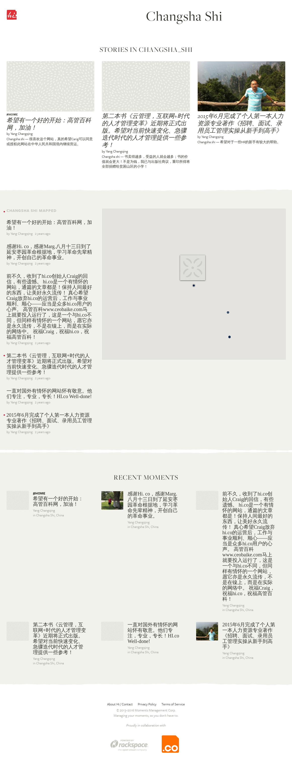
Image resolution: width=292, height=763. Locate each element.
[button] (194, 284)
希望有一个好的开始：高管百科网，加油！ (49, 124)
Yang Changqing (22, 133)
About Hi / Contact (120, 704)
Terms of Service (173, 704)
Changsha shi (15, 138)
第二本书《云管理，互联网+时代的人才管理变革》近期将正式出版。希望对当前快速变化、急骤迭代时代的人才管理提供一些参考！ (145, 130)
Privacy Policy (147, 704)
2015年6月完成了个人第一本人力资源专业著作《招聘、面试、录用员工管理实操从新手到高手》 (240, 123)
